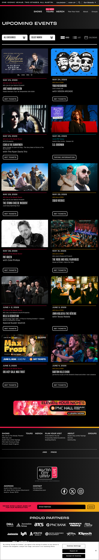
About (85, 12)
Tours (50, 12)
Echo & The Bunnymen (13, 145)
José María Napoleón (12, 89)
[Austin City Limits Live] (8, 11)
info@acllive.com (39, 490)
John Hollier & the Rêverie (64, 313)
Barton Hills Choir (61, 372)
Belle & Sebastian (11, 316)
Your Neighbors (59, 86)
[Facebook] (64, 491)
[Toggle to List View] (77, 37)
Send (91, 507)
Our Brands (90, 2)
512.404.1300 (37, 488)
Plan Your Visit (74, 12)
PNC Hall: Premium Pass (10, 442)
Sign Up (72, 2)
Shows (38, 12)
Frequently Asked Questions (55, 438)
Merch (62, 12)
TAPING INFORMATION (64, 157)
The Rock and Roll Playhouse (65, 259)
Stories (70, 438)
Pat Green (7, 257)
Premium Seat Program (10, 444)
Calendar (61, 2)
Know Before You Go (52, 436)
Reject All (74, 551)
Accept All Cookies (73, 556)
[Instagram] (81, 491)
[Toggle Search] (79, 3)
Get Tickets (10, 99)
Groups (95, 12)
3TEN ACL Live (7, 438)
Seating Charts (50, 440)
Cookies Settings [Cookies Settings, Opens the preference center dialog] (74, 546)
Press (54, 452)
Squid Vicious (58, 200)
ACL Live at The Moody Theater (12, 436)
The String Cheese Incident (15, 203)
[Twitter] (72, 491)
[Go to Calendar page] (90, 37)
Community (72, 440)
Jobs (44, 452)
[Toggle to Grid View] (65, 37)
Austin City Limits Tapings (11, 440)
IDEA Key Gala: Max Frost (14, 372)
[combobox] (15, 37)
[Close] (96, 551)
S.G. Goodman (58, 145)
